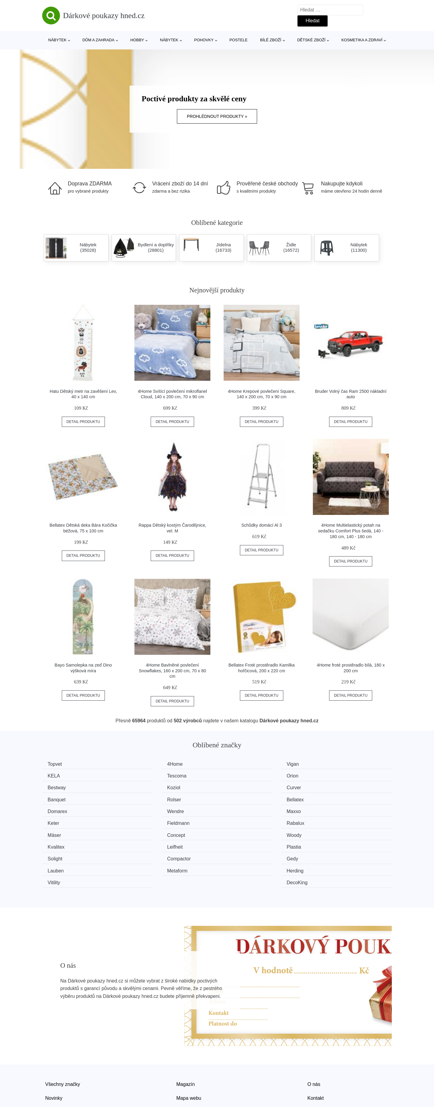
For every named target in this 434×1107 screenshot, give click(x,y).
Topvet (57, 764)
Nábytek (57, 40)
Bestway (238, 775)
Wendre (148, 798)
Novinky (53, 1058)
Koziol (325, 775)
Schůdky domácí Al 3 (261, 525)
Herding (148, 843)
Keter (324, 798)
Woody (57, 820)
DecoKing (329, 843)
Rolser (236, 786)
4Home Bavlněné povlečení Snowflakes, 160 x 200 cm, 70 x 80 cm (172, 671)
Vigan (235, 764)
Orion (145, 775)
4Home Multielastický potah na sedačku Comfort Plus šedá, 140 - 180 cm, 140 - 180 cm (350, 531)
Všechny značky (62, 1044)
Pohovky (203, 40)
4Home (147, 764)
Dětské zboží (311, 40)
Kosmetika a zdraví (361, 40)
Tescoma (59, 775)
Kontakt (315, 1058)
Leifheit (237, 820)
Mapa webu (188, 1058)
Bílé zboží (270, 40)
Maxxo (236, 798)
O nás (313, 1044)
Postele (238, 40)
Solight (57, 831)
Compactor (151, 831)
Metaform (60, 843)
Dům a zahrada (98, 40)
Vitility (235, 843)
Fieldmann (61, 809)
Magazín (185, 1044)
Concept (328, 809)
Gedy (235, 831)
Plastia (326, 820)
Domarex (59, 798)
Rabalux (148, 809)
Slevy (51, 1072)
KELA (325, 764)
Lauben (327, 831)
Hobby (137, 40)
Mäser (235, 809)
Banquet (149, 786)
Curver (57, 786)
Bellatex (327, 786)
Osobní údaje (190, 1072)
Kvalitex (148, 820)
